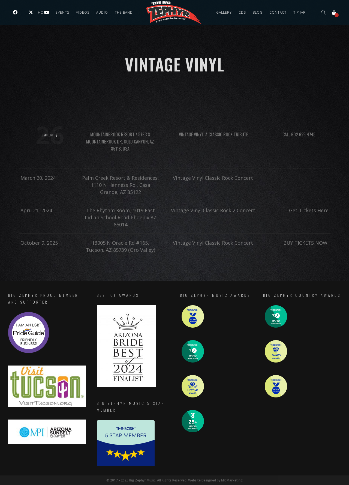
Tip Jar (299, 12)
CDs (242, 12)
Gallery (224, 12)
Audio (102, 12)
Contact (278, 12)
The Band (124, 12)
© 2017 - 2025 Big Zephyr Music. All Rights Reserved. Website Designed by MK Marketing (174, 480)
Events (62, 12)
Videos (82, 12)
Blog (258, 12)
